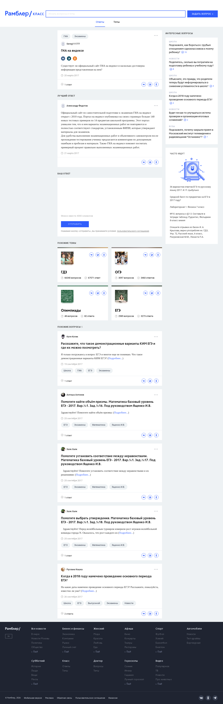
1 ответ (66, 84)
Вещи (34, 675)
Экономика (68, 634)
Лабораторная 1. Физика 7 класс (187, 207)
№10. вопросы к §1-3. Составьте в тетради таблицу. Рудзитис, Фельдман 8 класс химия (190, 217)
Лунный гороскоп (134, 679)
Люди (34, 671)
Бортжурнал (194, 643)
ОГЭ (118, 272)
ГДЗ (64, 272)
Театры (128, 643)
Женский (99, 629)
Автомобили (194, 629)
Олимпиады (71, 311)
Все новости (38, 629)
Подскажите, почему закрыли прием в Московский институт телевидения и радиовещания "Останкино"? (191, 133)
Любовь (98, 643)
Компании (68, 639)
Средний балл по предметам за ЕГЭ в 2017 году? (190, 198)
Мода (97, 634)
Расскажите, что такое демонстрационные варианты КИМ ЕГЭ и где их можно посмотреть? (108, 345)
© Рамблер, (10, 698)
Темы (65, 671)
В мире (35, 634)
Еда (96, 647)
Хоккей (159, 639)
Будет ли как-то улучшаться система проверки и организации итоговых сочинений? (190, 116)
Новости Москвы (40, 639)
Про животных (164, 679)
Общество (37, 647)
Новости (191, 634)
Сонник (129, 666)
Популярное (162, 666)
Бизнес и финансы (73, 629)
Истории (36, 666)
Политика (36, 643)
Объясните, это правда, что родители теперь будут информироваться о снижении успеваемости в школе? (190, 83)
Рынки (65, 643)
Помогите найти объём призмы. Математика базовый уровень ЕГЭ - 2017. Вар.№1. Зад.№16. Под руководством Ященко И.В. (107, 404)
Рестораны (130, 647)
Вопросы (98, 666)
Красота (98, 639)
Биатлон (160, 647)
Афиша (129, 629)
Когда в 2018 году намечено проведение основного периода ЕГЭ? (106, 578)
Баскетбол (161, 643)
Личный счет (69, 647)
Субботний (38, 661)
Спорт (159, 629)
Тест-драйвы (193, 639)
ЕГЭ (118, 311)
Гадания (129, 675)
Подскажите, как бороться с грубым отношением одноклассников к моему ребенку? (191, 49)
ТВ (157, 671)
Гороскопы (131, 661)
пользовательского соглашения (133, 231)
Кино (127, 634)
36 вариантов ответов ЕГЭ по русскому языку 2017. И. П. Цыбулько (190, 188)
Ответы (66, 666)
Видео (159, 661)
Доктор (98, 661)
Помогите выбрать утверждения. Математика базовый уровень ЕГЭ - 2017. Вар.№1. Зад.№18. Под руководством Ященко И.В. (108, 520)
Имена (128, 671)
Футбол (160, 634)
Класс (66, 661)
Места (34, 679)
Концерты (130, 639)
